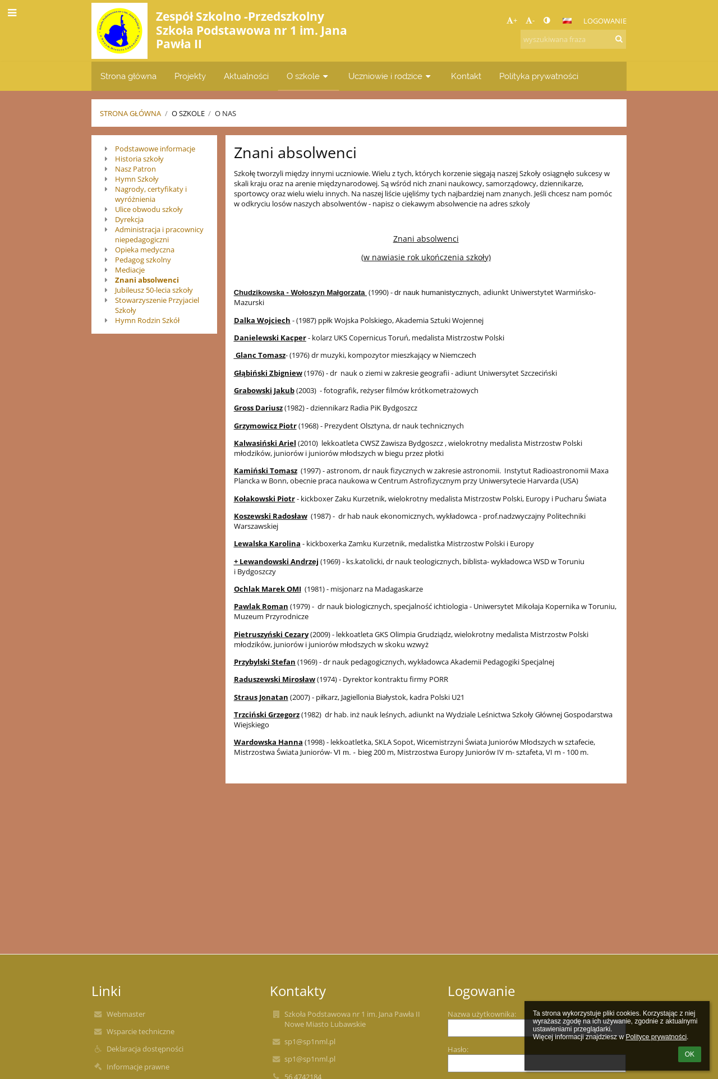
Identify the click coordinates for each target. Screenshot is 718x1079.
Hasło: (458, 1049)
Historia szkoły (139, 159)
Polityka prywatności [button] (538, 76)
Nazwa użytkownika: (482, 1014)
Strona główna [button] (128, 76)
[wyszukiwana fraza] (573, 39)
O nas (225, 113)
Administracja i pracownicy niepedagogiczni (159, 234)
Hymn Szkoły (137, 179)
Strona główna (130, 113)
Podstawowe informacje (155, 149)
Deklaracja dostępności (145, 1049)
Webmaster (126, 1014)
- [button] (530, 20)
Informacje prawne (138, 1067)
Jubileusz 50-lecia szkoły (154, 290)
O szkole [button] (308, 76)
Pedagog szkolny (143, 260)
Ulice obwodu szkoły (149, 209)
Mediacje (130, 270)
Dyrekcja (129, 219)
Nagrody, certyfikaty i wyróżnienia (151, 194)
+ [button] (512, 20)
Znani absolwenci (147, 280)
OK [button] (689, 1054)
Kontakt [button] (466, 76)
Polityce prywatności (656, 1037)
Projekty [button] (190, 76)
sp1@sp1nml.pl (309, 1041)
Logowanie (605, 21)
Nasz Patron (135, 169)
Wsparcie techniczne (140, 1031)
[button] (567, 20)
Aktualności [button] (246, 76)
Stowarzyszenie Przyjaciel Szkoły (157, 305)
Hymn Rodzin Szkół (147, 320)
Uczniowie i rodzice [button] (390, 76)
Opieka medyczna (144, 250)
